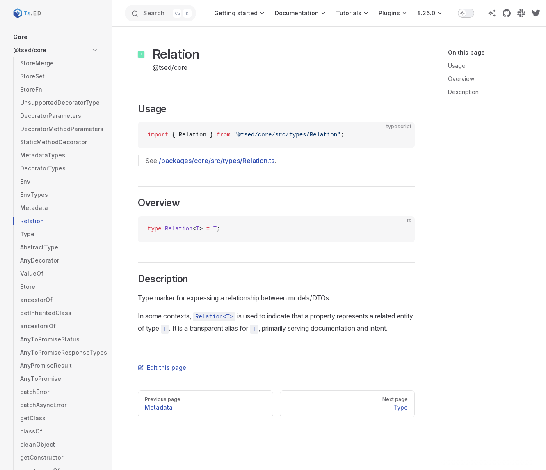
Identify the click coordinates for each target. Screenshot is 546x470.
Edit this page (162, 367)
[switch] (466, 13)
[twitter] (536, 13)
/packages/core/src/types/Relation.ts (216, 161)
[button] (55, 37)
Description (463, 91)
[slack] (521, 13)
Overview (461, 78)
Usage (457, 65)
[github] (506, 13)
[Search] (160, 13)
